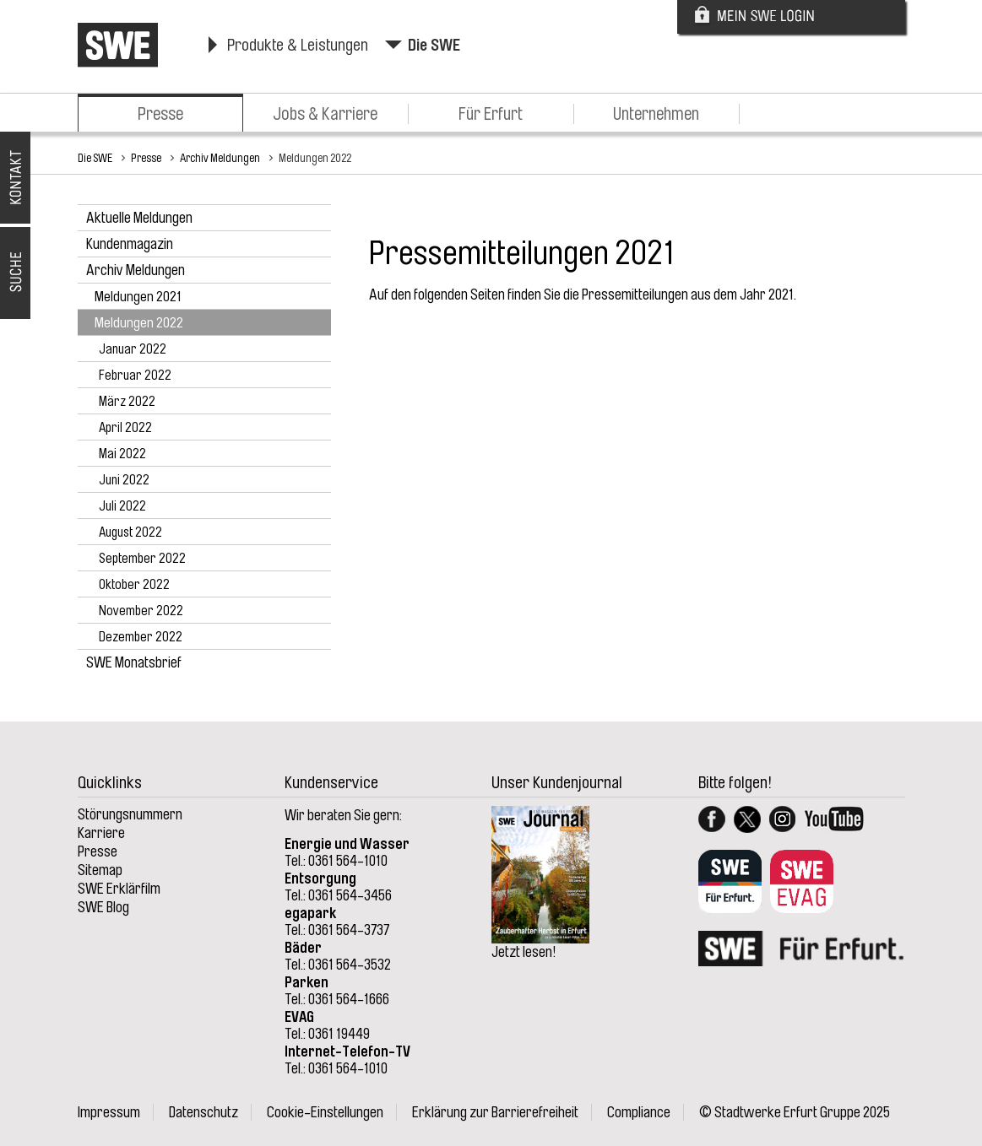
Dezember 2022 (140, 637)
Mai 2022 (122, 454)
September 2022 (142, 558)
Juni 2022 (124, 480)
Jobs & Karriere (325, 114)
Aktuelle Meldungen (139, 217)
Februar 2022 (135, 375)
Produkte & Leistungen (297, 45)
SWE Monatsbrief (134, 662)
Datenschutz (203, 1112)
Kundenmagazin (129, 243)
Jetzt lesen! (523, 951)
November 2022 (141, 611)
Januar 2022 (132, 349)
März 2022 (127, 401)
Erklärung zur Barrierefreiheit (495, 1112)
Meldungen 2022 (315, 158)
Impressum (109, 1112)
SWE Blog (103, 907)
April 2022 (125, 427)
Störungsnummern (130, 814)
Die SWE (434, 45)
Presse (160, 114)
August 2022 (130, 532)
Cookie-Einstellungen (325, 1112)
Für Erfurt (490, 114)
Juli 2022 (122, 506)
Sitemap (100, 870)
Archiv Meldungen (220, 158)
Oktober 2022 (134, 584)
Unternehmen (656, 114)
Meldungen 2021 (138, 297)
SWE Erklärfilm (119, 888)
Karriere (101, 832)
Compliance (638, 1112)
